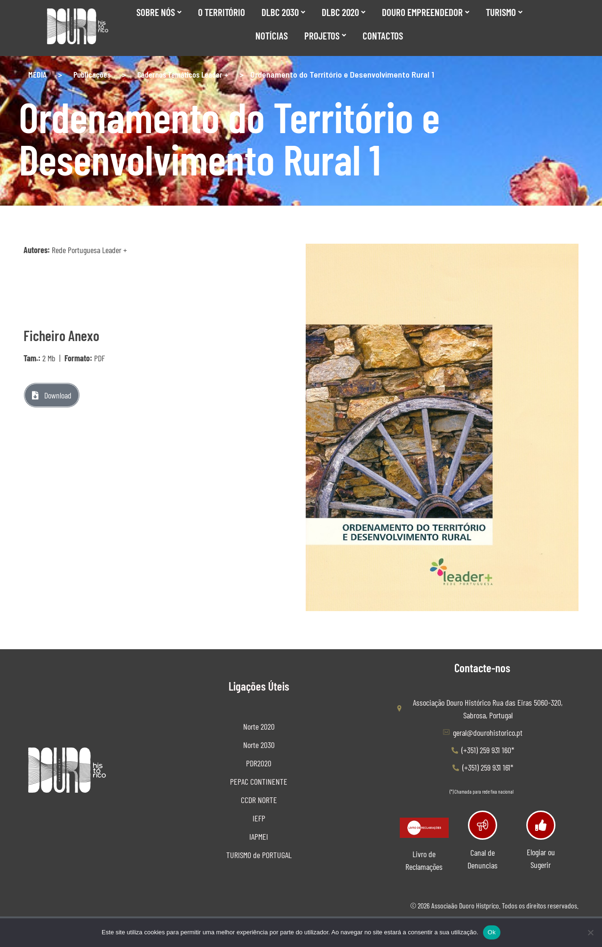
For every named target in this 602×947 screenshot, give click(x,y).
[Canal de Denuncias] (482, 825)
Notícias (271, 35)
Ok (492, 932)
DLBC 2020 (343, 12)
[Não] (590, 932)
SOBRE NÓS (159, 12)
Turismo (504, 12)
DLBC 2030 (283, 12)
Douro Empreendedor (425, 12)
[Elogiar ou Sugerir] (540, 825)
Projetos (325, 35)
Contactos (383, 35)
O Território (221, 12)
